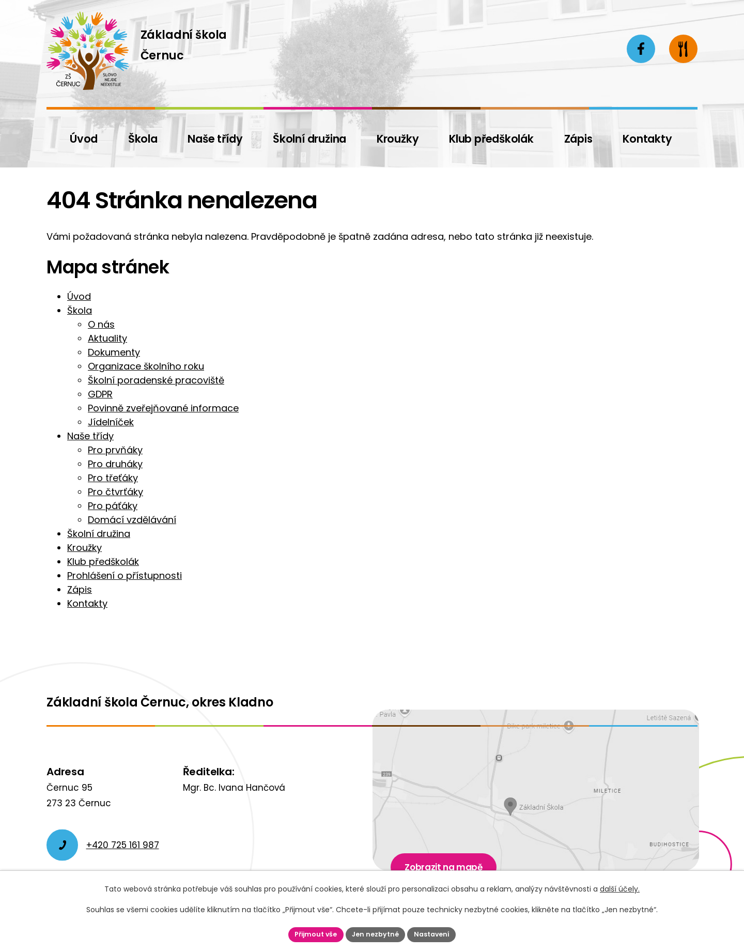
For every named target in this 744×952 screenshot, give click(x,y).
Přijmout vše (310, 933)
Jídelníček (111, 422)
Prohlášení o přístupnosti (124, 575)
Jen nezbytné (376, 933)
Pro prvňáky (115, 449)
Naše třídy (90, 435)
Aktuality (107, 338)
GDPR (100, 394)
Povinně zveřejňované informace (163, 408)
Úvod (79, 296)
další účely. (620, 887)
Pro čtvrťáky (115, 491)
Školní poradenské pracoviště (156, 380)
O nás (101, 324)
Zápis (79, 589)
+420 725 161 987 (122, 845)
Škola (79, 310)
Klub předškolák (103, 561)
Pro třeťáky (113, 477)
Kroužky (84, 547)
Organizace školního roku (146, 366)
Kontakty (87, 603)
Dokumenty (114, 352)
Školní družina (98, 533)
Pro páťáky (112, 505)
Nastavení (437, 933)
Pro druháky (115, 463)
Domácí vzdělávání (132, 519)
